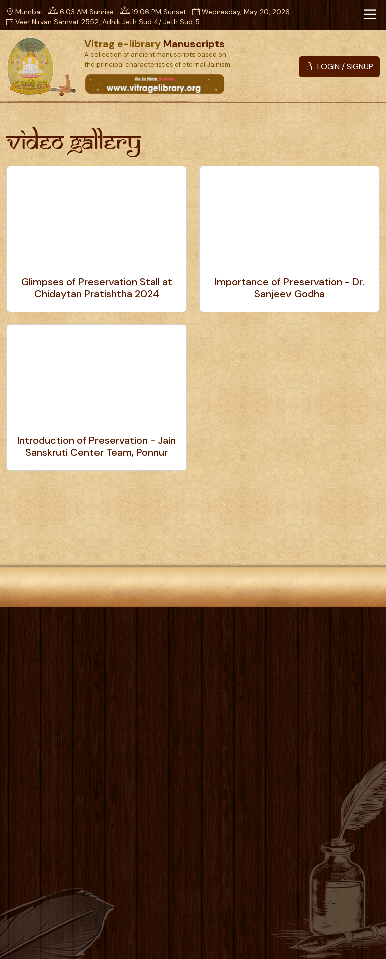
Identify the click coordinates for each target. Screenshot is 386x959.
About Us (128, 647)
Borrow (176, 647)
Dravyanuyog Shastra (244, 780)
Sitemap (264, 667)
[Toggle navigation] (370, 14)
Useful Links (161, 667)
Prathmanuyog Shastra (247, 726)
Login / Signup (350, 708)
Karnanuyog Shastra (241, 762)
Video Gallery (303, 647)
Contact (216, 667)
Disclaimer (101, 667)
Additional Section (238, 798)
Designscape (234, 940)
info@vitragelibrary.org (75, 826)
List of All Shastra (236, 816)
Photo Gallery (233, 647)
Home (83, 647)
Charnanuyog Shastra (244, 744)
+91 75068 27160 (62, 800)
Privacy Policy (36, 667)
